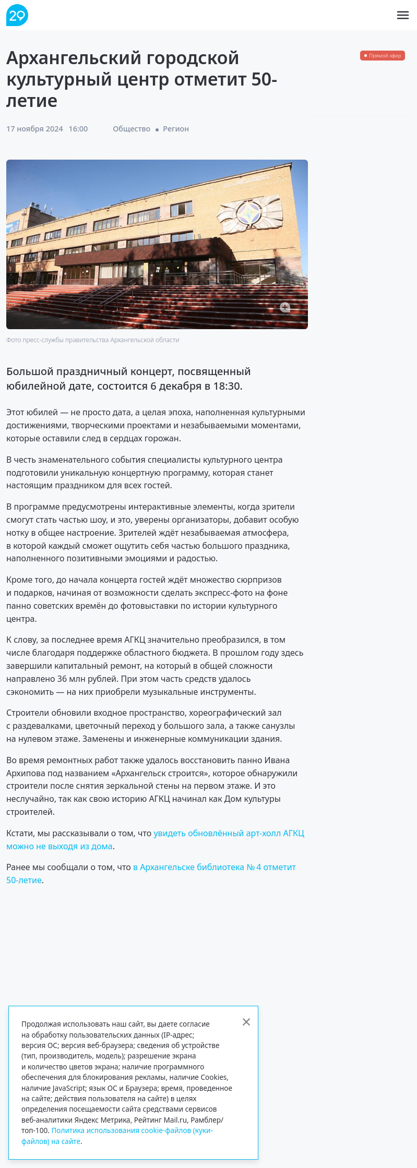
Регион (176, 129)
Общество (131, 129)
